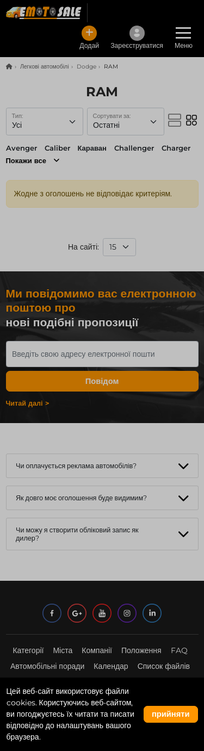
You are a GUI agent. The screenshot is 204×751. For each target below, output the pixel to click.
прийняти (171, 714)
